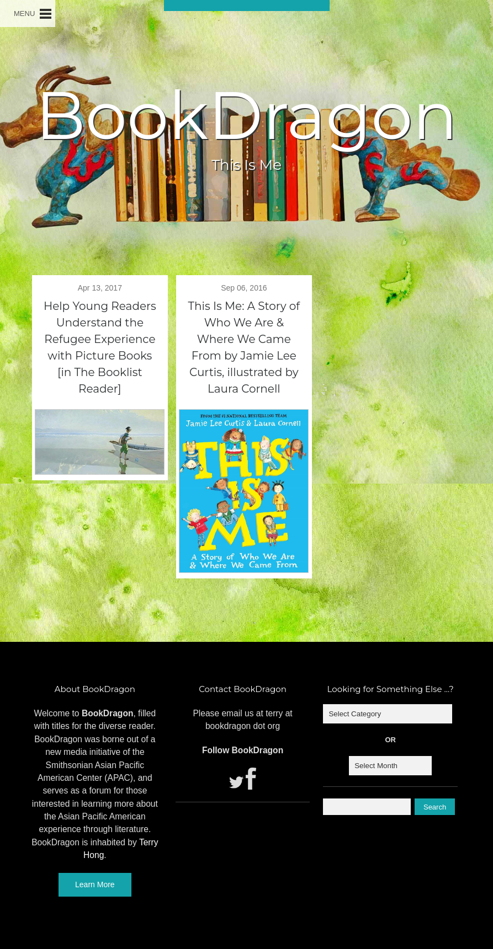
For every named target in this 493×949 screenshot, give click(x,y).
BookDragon (246, 115)
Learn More (95, 884)
